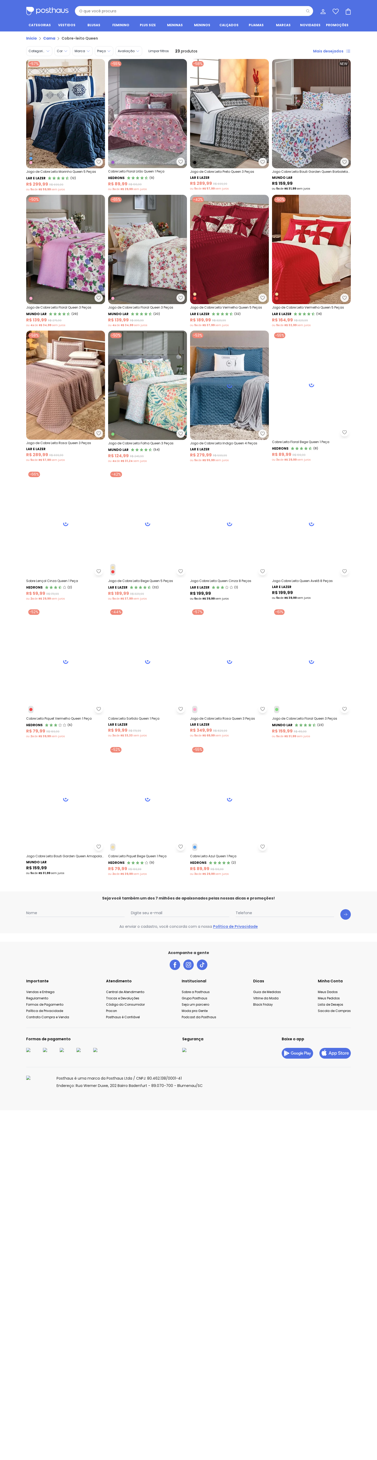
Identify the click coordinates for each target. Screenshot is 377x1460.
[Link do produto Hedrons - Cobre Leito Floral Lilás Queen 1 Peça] (147, 125)
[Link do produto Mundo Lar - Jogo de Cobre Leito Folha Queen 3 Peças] (147, 397)
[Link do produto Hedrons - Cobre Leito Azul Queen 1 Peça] (65, 1368)
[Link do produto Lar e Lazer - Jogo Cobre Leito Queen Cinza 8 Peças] (65, 813)
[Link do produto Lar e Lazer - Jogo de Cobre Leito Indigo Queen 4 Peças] (65, 536)
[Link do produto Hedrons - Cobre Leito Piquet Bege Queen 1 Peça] (147, 1230)
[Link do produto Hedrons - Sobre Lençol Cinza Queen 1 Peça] (65, 674)
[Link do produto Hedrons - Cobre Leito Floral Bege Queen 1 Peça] (147, 536)
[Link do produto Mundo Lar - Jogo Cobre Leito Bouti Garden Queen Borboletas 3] (311, 125)
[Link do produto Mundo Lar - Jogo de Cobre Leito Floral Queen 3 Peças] (65, 261)
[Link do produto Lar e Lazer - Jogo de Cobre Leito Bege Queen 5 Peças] (147, 674)
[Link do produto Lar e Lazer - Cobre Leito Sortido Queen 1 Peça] (147, 952)
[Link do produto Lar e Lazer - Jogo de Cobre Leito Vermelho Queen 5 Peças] (229, 261)
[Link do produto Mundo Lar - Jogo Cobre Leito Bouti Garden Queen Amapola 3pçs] (65, 1230)
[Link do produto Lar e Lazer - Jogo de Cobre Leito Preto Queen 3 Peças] (229, 125)
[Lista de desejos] (335, 11)
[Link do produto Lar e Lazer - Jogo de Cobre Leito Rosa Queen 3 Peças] (65, 397)
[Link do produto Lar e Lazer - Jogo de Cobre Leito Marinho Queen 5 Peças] (65, 125)
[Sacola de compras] (348, 11)
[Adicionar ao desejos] (180, 162)
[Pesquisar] (308, 11)
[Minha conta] (322, 11)
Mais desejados (332, 51)
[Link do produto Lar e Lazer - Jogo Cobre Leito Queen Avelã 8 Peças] (147, 813)
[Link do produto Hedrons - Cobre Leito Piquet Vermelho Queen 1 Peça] (65, 952)
